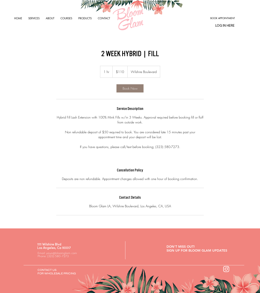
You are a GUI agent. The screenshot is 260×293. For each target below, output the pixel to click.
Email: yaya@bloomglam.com (57, 253)
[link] (130, 88)
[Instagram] (226, 269)
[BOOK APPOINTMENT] (222, 18)
